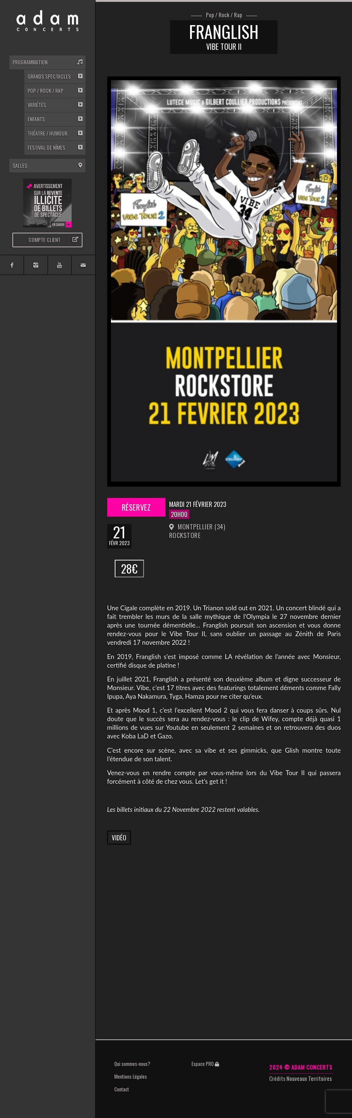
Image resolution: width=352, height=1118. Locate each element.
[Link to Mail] (83, 265)
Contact (121, 1089)
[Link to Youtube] (59, 265)
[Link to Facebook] (12, 265)
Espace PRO (205, 1063)
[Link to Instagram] (35, 265)
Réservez (136, 507)
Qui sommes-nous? (132, 1063)
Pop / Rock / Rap (224, 15)
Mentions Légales (130, 1076)
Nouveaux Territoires (309, 1078)
